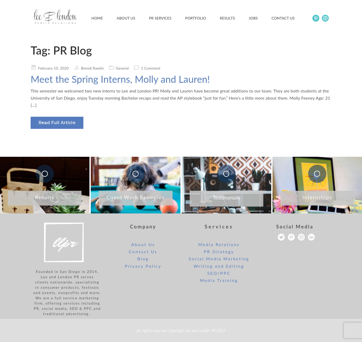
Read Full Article (57, 122)
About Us (126, 18)
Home (97, 18)
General (122, 68)
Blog (143, 258)
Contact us (283, 18)
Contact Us (143, 251)
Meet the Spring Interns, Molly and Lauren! (120, 79)
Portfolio (195, 18)
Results (227, 18)
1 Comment (150, 68)
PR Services (160, 18)
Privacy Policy (143, 265)
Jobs (253, 18)
